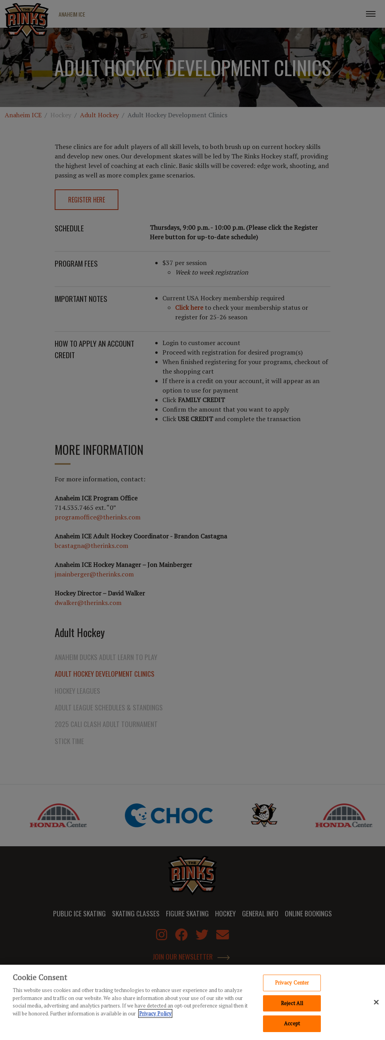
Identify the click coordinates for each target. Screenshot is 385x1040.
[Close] (376, 1002)
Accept (292, 1024)
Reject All (292, 1003)
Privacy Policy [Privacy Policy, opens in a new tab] (155, 1013)
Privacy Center (292, 983)
